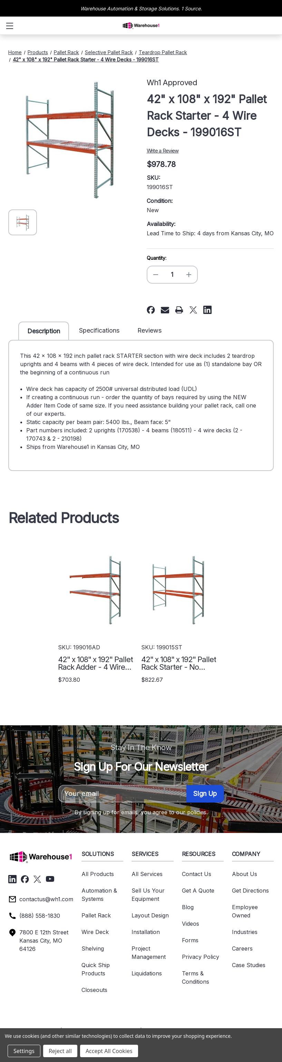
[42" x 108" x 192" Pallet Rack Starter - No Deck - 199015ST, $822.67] (178, 590)
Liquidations (147, 973)
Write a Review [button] (163, 150)
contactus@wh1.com (46, 899)
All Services (147, 874)
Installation (146, 931)
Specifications (99, 330)
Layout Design (150, 915)
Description (43, 331)
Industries (244, 931)
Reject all (60, 1051)
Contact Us (196, 874)
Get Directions (250, 890)
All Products (97, 874)
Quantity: (156, 258)
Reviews (149, 330)
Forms (190, 940)
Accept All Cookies (109, 1051)
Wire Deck (95, 931)
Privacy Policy (200, 956)
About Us (244, 874)
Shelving (92, 948)
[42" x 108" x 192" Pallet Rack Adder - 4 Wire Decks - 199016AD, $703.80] (95, 590)
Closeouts (94, 989)
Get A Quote (198, 890)
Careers (242, 948)
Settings (24, 1051)
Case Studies (248, 965)
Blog (188, 907)
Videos (190, 923)
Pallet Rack (96, 915)
